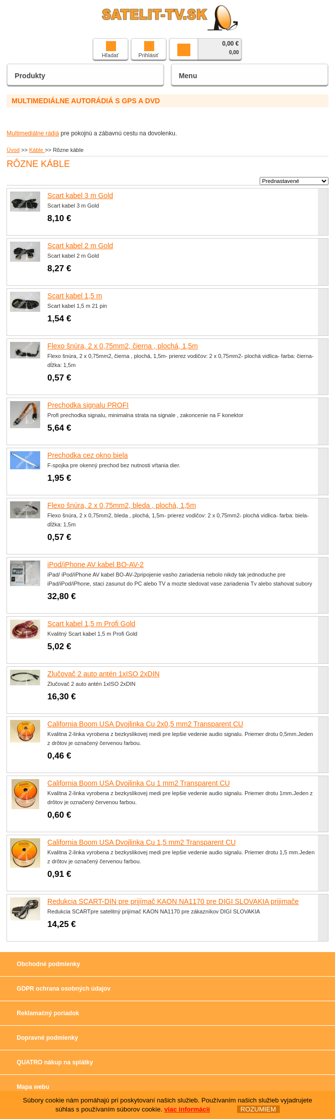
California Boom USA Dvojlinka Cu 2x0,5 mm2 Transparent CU (145, 724)
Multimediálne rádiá (33, 133)
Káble (37, 150)
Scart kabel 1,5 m (74, 296)
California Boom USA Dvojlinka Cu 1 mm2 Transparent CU (138, 783)
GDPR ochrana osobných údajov (63, 988)
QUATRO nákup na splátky (55, 1062)
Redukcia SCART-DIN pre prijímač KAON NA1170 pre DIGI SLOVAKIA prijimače (173, 901)
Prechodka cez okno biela (87, 455)
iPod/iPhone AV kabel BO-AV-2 (95, 565)
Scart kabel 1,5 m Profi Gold (91, 624)
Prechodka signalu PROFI (88, 405)
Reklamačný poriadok (48, 1013)
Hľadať (110, 49)
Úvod (13, 150)
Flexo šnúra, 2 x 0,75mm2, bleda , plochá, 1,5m (121, 505)
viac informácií (187, 1109)
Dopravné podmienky (47, 1037)
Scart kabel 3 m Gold (80, 196)
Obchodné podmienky (48, 964)
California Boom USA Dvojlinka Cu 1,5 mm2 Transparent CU (141, 842)
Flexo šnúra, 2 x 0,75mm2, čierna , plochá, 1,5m (122, 346)
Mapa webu (33, 1086)
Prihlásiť (148, 49)
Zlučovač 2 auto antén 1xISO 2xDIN (103, 674)
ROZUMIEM (258, 1109)
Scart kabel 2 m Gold (80, 246)
